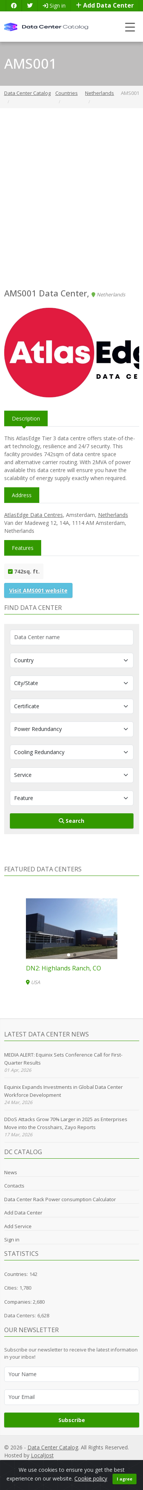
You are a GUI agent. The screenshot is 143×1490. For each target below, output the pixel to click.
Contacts (14, 1185)
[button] (68, 954)
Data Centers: (20, 1315)
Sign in (54, 5)
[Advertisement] (71, 198)
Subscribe (71, 1420)
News (10, 1172)
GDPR (63, 1463)
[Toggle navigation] (130, 27)
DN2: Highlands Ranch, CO (63, 968)
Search (71, 820)
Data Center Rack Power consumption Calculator (60, 1199)
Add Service (18, 1226)
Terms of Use (123, 1463)
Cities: (11, 1287)
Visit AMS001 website (38, 590)
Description (26, 418)
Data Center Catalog (52, 1447)
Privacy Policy (37, 1463)
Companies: (18, 1301)
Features (23, 547)
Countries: (16, 1274)
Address (22, 495)
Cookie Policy (89, 1463)
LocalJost (42, 1455)
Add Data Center (105, 5)
